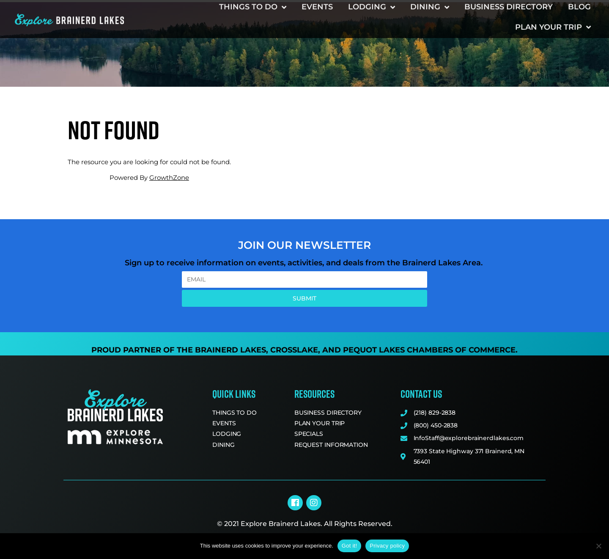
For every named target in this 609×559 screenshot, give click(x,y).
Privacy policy (387, 545)
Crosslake (294, 350)
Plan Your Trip (553, 14)
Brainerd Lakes (230, 350)
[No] (598, 546)
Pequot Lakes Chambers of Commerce (429, 350)
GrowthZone (169, 177)
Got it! (349, 545)
